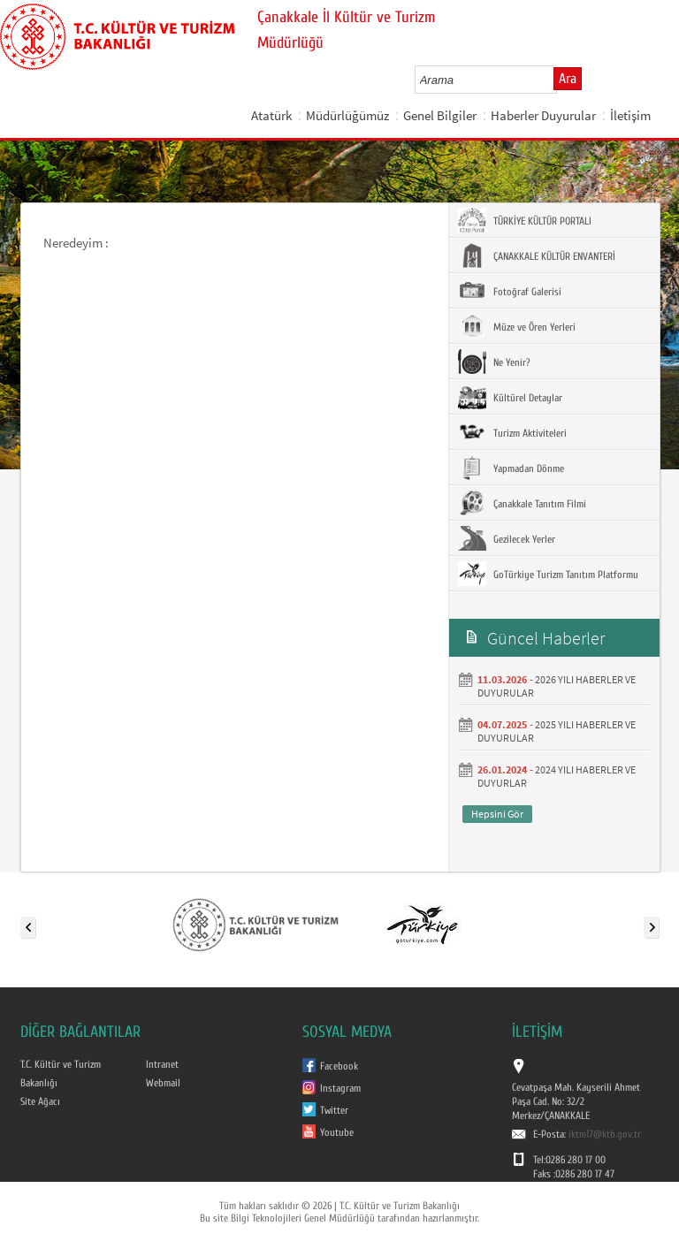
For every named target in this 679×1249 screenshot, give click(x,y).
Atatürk (271, 115)
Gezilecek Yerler (506, 538)
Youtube (337, 1132)
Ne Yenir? (494, 361)
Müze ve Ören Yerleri (517, 326)
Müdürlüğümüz (347, 115)
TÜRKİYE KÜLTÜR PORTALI (524, 220)
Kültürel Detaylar (510, 397)
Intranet (162, 1064)
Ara (567, 79)
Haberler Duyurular (543, 115)
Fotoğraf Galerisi (509, 290)
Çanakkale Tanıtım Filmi (522, 503)
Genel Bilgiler (440, 115)
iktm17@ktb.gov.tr (604, 1134)
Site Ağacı (40, 1101)
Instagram (340, 1088)
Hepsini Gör (497, 813)
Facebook (339, 1066)
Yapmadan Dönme (511, 467)
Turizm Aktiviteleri (512, 432)
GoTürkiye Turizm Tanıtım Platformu (548, 573)
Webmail (163, 1083)
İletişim (630, 115)
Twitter (334, 1110)
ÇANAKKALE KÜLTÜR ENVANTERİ (536, 255)
